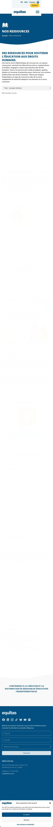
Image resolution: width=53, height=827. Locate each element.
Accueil (4, 35)
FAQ (27, 3)
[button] (50, 803)
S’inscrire (26, 753)
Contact (33, 3)
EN (23, 3)
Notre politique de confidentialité (25, 824)
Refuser (26, 820)
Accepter (26, 815)
